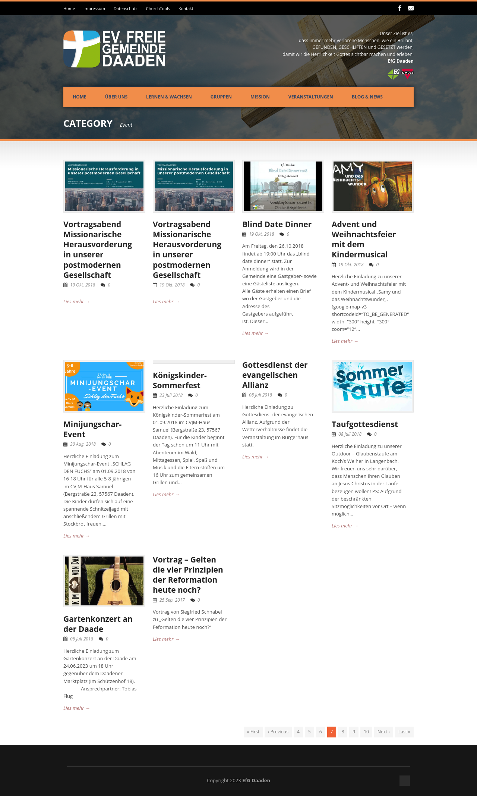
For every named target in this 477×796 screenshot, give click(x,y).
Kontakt (186, 8)
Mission (260, 97)
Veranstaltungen (310, 97)
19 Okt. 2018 (82, 285)
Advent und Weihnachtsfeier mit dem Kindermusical (364, 239)
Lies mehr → (76, 301)
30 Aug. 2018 (83, 444)
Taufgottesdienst (365, 424)
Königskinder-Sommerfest (180, 380)
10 (366, 731)
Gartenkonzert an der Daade (98, 624)
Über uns (116, 97)
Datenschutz (126, 8)
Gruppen (221, 97)
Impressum (94, 8)
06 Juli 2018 (81, 639)
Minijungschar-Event (92, 429)
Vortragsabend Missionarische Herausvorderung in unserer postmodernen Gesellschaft (97, 249)
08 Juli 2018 (260, 395)
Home (69, 8)
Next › (384, 731)
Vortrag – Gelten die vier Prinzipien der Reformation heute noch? (188, 574)
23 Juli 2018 (171, 395)
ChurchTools (158, 8)
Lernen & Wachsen (169, 97)
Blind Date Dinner (277, 224)
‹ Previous (278, 731)
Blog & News (367, 97)
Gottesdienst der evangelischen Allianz (274, 375)
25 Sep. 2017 (172, 600)
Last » (404, 731)
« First (253, 731)
